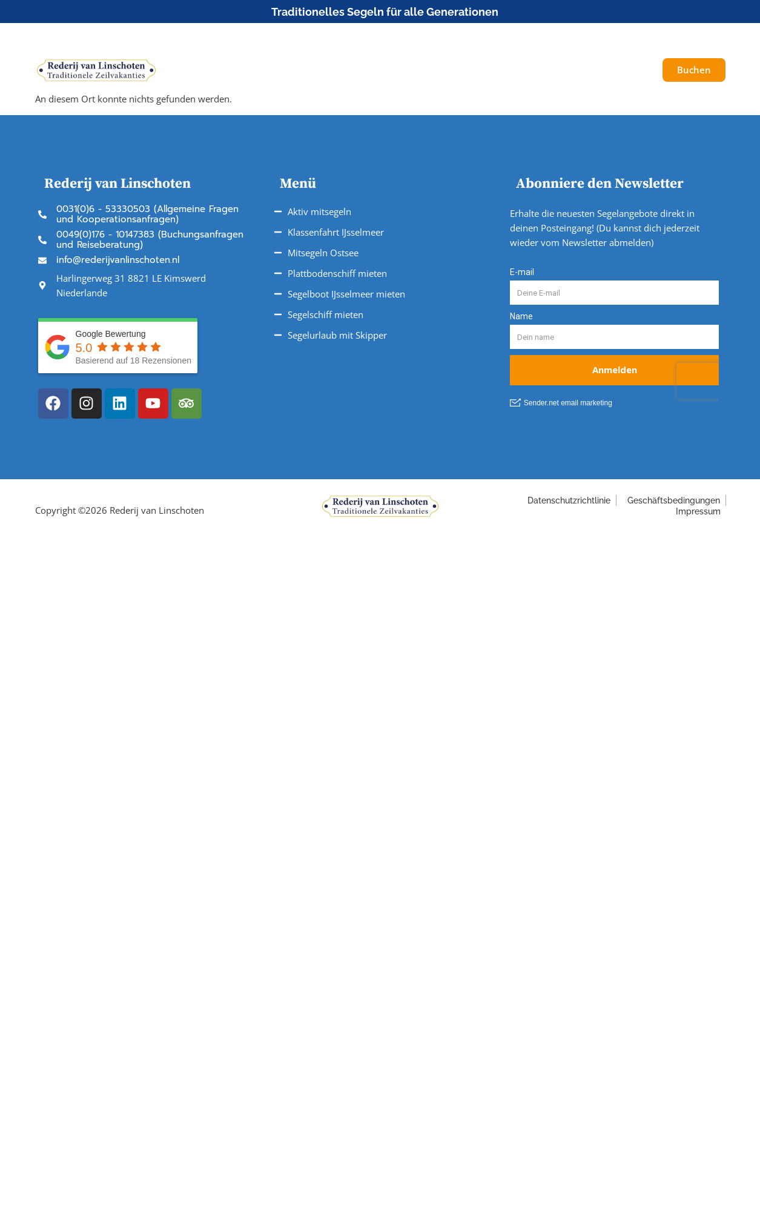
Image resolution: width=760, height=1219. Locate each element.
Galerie (602, 70)
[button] (645, 35)
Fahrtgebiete (400, 70)
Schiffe (230, 70)
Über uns (543, 70)
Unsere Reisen (308, 70)
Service (475, 70)
